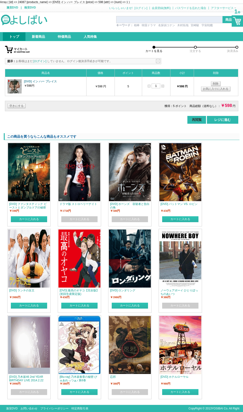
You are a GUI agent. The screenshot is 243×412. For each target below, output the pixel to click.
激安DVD (12, 7)
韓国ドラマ (149, 25)
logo (24, 19)
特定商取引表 (79, 408)
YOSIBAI (217, 408)
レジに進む (222, 120)
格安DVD (30, 7)
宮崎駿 (195, 25)
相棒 (137, 25)
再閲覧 (197, 120)
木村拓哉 (183, 25)
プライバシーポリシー (54, 408)
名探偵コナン (166, 25)
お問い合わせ (29, 408)
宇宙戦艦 (207, 25)
